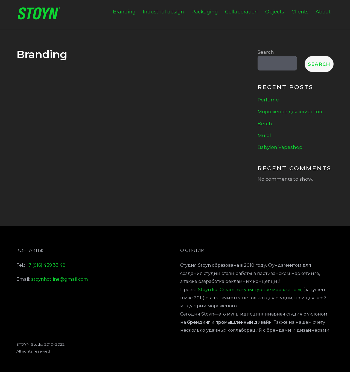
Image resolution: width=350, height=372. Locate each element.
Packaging (204, 12)
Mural (264, 135)
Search (266, 52)
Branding (124, 12)
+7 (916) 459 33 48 (46, 265)
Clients (299, 12)
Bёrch (265, 123)
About (323, 12)
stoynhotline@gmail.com (59, 279)
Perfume (268, 100)
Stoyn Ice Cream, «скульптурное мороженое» (249, 289)
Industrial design (163, 12)
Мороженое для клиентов (290, 111)
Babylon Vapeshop (280, 147)
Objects (274, 12)
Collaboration (241, 12)
